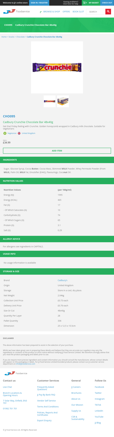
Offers (66, 11)
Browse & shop (51, 11)
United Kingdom (28, 133)
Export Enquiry (44, 420)
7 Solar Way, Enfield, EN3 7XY (15, 401)
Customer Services (48, 380)
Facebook (99, 387)
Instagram (100, 398)
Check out (107, 2)
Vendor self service (46, 400)
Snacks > (12, 37)
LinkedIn (99, 410)
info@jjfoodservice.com (25, 364)
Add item (57, 150)
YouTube (99, 416)
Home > (4, 37)
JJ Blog (98, 422)
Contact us (9, 380)
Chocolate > (21, 37)
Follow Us (100, 380)
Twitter (98, 392)
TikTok (98, 404)
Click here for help (70, 3)
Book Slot (78, 11)
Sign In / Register (39, 2)
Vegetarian (12, 133)
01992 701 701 (10, 408)
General (76, 380)
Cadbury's (62, 280)
